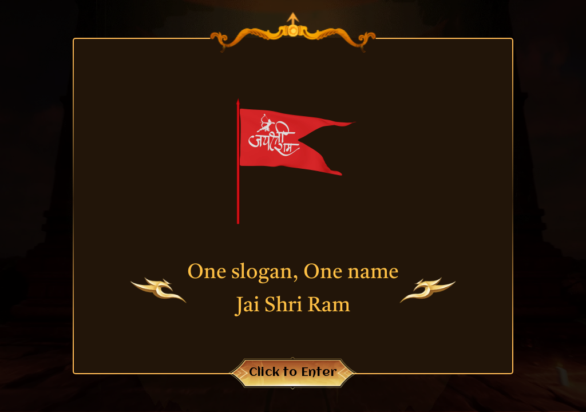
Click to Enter (293, 373)
